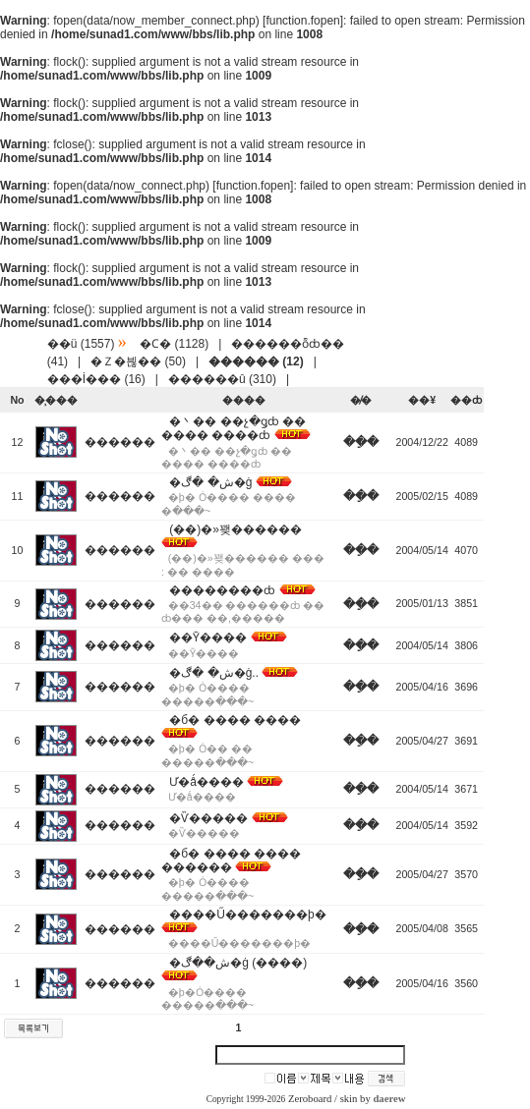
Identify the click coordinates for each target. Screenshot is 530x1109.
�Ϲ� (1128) (174, 344)
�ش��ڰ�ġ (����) (238, 963)
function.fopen (302, 21)
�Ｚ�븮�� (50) (138, 361)
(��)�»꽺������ (235, 529)
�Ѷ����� (208, 818)
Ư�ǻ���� (206, 782)
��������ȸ (222, 590)
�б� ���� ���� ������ (231, 860)
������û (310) (222, 379)
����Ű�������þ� (247, 914)
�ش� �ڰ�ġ (210, 482)
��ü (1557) (81, 344)
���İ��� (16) (96, 379)
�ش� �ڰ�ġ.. (214, 673)
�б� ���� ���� (235, 720)
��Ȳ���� (208, 637)
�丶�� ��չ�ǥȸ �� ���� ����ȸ (233, 428)
